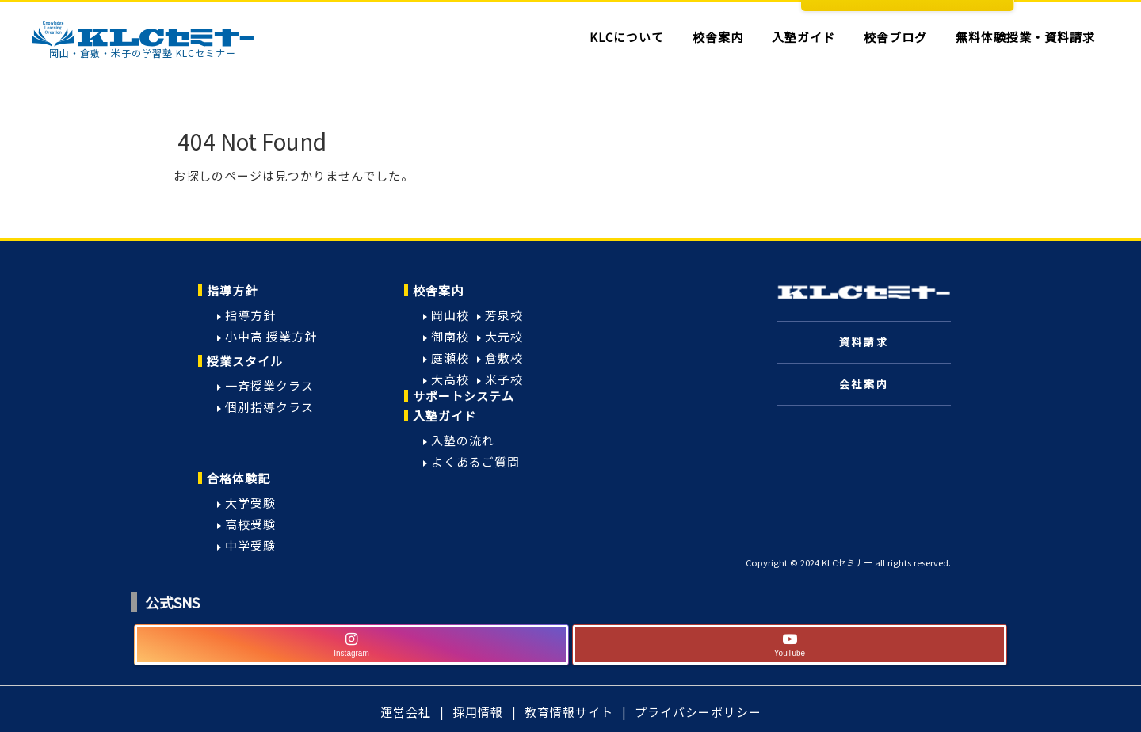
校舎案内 (438, 290)
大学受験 (250, 502)
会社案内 (863, 383)
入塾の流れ (462, 440)
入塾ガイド (444, 415)
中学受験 (250, 545)
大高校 (450, 379)
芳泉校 (504, 315)
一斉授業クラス (269, 385)
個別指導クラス (269, 406)
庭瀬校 (450, 357)
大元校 (504, 336)
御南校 (450, 336)
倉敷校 (504, 357)
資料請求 (863, 341)
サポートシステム (463, 396)
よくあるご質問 (475, 461)
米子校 (504, 379)
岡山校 (450, 315)
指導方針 (232, 290)
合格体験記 (238, 478)
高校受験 (250, 524)
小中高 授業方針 (271, 336)
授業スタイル (245, 361)
